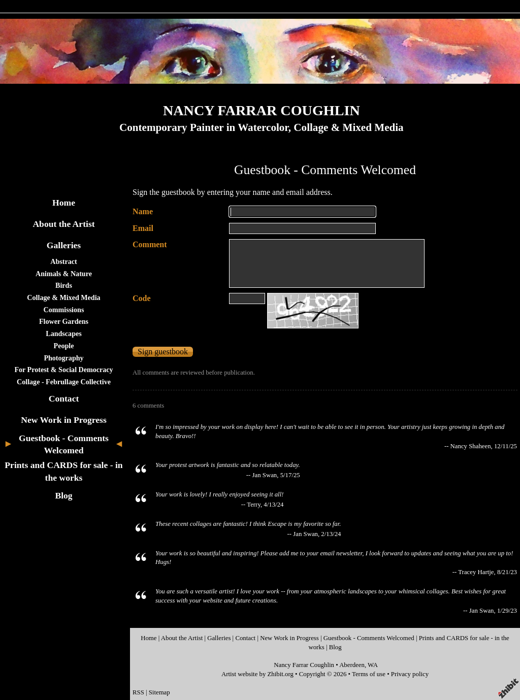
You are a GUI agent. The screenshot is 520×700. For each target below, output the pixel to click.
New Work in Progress (64, 420)
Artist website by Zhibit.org (257, 674)
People (64, 346)
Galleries (64, 245)
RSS (138, 692)
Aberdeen (352, 665)
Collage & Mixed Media (63, 297)
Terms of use (368, 674)
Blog (63, 495)
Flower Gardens (63, 321)
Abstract (63, 261)
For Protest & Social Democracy (63, 369)
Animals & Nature (64, 274)
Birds (63, 285)
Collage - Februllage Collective (64, 382)
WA (373, 665)
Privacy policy (410, 674)
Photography (63, 358)
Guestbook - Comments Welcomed (368, 638)
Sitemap (159, 692)
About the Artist (63, 224)
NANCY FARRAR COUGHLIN (261, 110)
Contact (64, 398)
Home (63, 202)
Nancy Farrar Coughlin (304, 665)
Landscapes (63, 333)
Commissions (64, 310)
